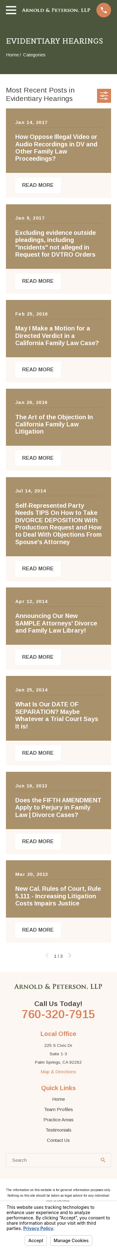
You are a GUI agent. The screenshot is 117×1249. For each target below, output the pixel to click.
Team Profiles (58, 1109)
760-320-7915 (58, 1014)
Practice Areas (58, 1119)
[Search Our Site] (103, 1160)
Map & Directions (58, 1071)
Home (58, 1099)
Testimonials (58, 1130)
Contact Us (58, 1140)
